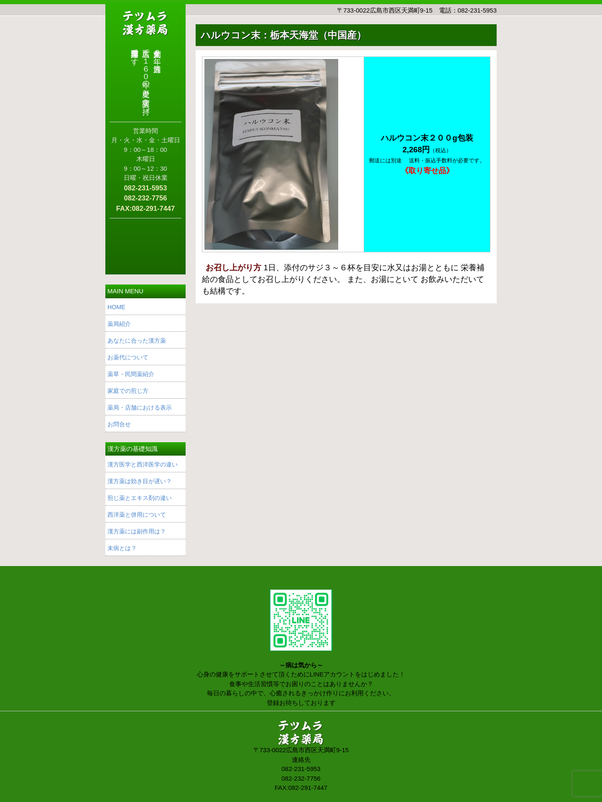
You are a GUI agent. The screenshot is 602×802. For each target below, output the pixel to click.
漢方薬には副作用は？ (136, 531)
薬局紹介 (119, 323)
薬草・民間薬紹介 (130, 374)
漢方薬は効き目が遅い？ (139, 481)
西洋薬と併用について (136, 514)
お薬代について (127, 357)
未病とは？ (122, 548)
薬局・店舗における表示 (139, 407)
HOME (116, 307)
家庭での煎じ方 (127, 390)
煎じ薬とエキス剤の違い (139, 498)
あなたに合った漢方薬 (136, 340)
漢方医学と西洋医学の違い (142, 464)
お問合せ (119, 424)
